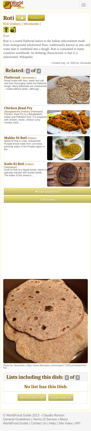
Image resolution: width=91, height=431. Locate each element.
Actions (36, 17)
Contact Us (39, 423)
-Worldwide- (31, 24)
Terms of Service (45, 419)
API (77, 423)
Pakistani (36, 111)
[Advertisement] (45, 248)
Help (52, 423)
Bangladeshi (12, 111)
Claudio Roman (53, 415)
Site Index (65, 423)
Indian (15, 24)
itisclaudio (85, 63)
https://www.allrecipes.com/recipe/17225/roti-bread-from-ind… (45, 366)
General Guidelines (16, 419)
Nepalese (10, 167)
